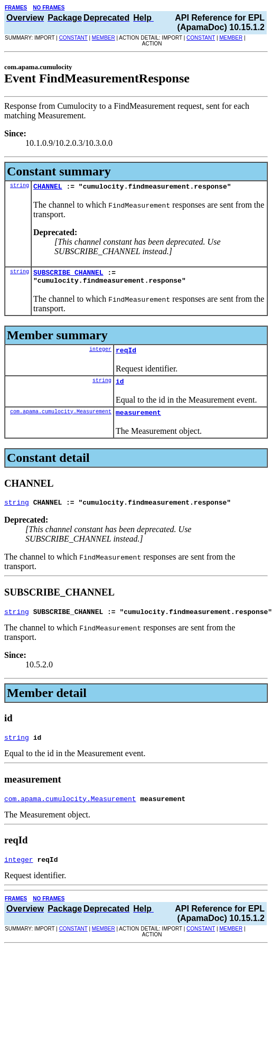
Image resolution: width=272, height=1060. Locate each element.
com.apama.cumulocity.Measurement (60, 420)
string (19, 186)
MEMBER (103, 38)
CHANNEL (47, 187)
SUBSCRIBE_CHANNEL (68, 275)
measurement (138, 421)
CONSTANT (73, 38)
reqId (126, 356)
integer (100, 355)
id (120, 389)
